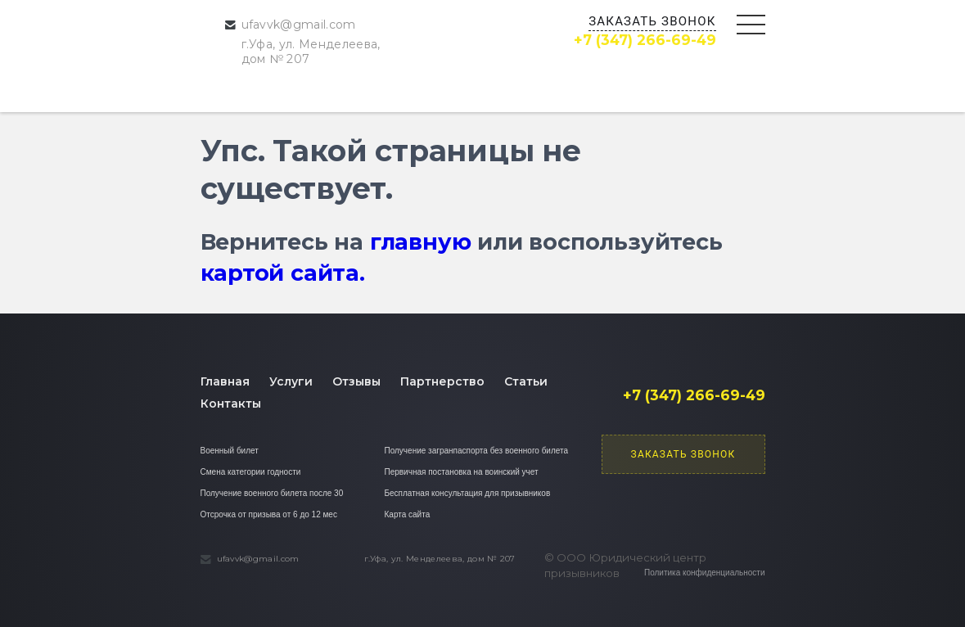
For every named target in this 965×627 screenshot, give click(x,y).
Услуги (291, 381)
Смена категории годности (251, 471)
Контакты (231, 403)
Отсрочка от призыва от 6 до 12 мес (269, 514)
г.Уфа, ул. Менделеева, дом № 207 (311, 51)
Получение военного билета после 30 (272, 493)
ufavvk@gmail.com (298, 24)
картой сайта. (283, 272)
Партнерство (442, 381)
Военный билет (230, 450)
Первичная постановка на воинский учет (462, 471)
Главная (225, 381)
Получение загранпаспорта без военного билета (477, 450)
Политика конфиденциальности (704, 572)
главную (420, 241)
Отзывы (356, 381)
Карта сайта (408, 514)
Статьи (526, 381)
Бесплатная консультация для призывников (468, 493)
